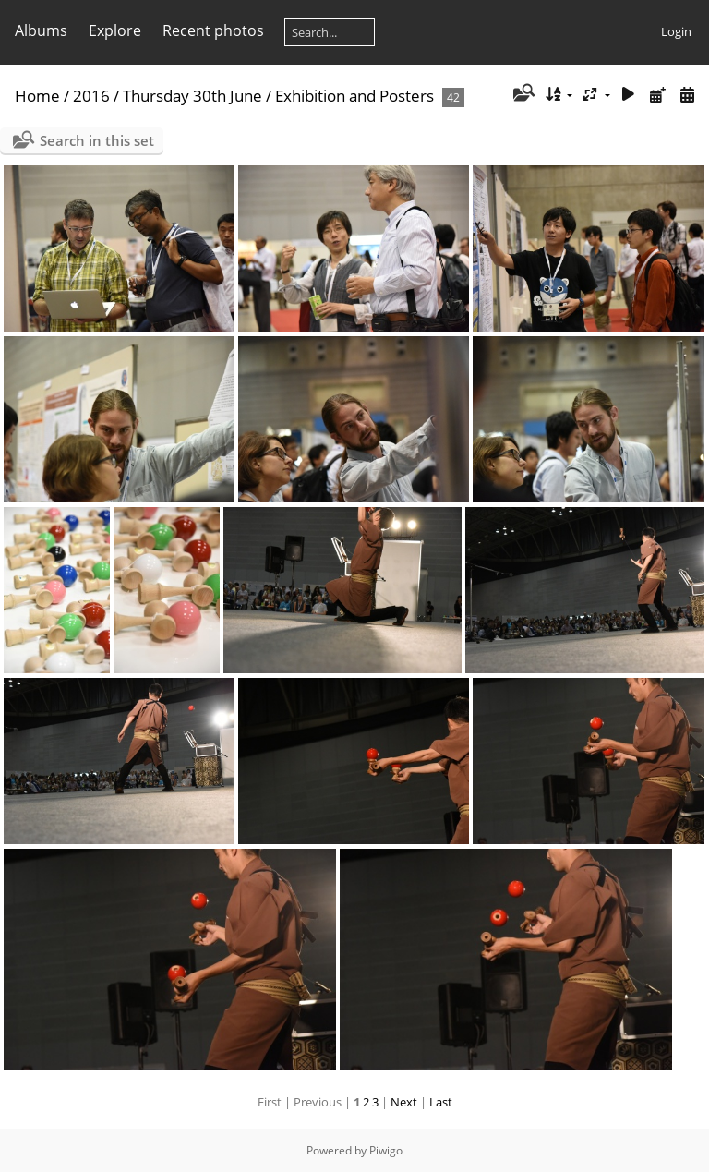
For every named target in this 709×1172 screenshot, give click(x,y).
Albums (41, 30)
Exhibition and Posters (354, 95)
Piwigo (386, 1150)
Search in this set (97, 140)
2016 (91, 95)
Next (404, 1101)
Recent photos (213, 30)
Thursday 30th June (192, 95)
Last (440, 1101)
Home (37, 95)
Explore (115, 30)
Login (676, 31)
